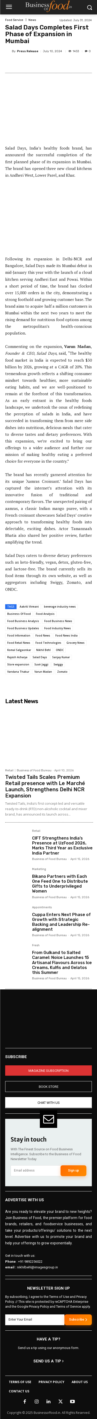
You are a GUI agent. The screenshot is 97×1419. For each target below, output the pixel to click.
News (32, 20)
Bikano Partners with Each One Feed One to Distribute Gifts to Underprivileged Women (60, 884)
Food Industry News (57, 628)
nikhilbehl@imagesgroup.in (37, 1267)
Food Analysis (45, 614)
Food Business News (58, 621)
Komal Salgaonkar (19, 650)
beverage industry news (60, 606)
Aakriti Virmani (29, 606)
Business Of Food (19, 614)
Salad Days (40, 657)
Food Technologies (48, 643)
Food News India (66, 635)
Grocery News (75, 643)
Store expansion (18, 664)
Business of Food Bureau (34, 770)
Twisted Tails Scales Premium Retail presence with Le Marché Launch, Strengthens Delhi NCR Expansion (45, 786)
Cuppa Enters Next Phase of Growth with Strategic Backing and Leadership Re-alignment (61, 922)
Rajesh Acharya (17, 657)
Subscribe (78, 1319)
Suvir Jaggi (41, 664)
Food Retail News (18, 643)
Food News (42, 635)
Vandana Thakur (18, 671)
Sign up (73, 1170)
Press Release (27, 51)
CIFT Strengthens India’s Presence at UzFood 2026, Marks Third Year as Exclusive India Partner (62, 846)
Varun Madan (43, 671)
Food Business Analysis (23, 621)
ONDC (60, 650)
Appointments (42, 907)
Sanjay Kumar (61, 657)
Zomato (62, 671)
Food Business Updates (23, 628)
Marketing (39, 869)
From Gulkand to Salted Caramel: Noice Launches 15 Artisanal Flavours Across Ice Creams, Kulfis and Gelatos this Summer (62, 962)
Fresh (36, 945)
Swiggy (58, 664)
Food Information (18, 635)
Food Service (14, 20)
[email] (36, 1170)
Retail (9, 770)
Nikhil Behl (43, 650)
